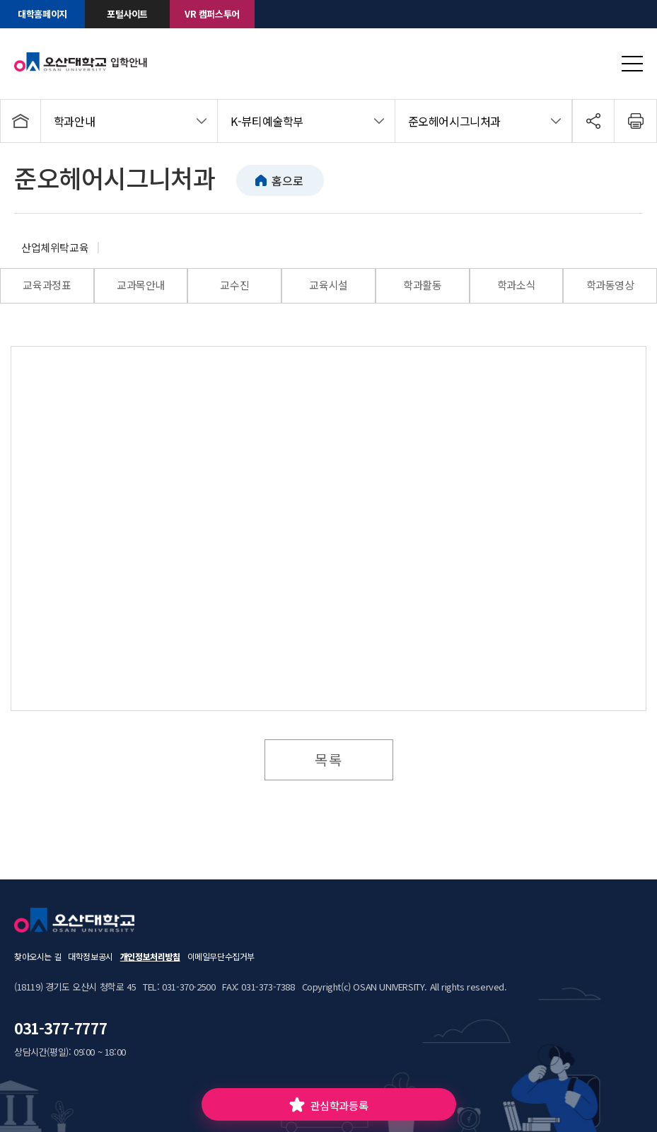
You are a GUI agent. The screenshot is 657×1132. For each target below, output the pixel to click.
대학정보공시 (90, 956)
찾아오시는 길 (37, 956)
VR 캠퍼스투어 (212, 14)
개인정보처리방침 (150, 956)
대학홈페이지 (42, 14)
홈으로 (287, 180)
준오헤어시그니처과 (454, 120)
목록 (329, 759)
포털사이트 (127, 14)
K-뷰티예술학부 (267, 120)
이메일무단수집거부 (221, 956)
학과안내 (74, 120)
